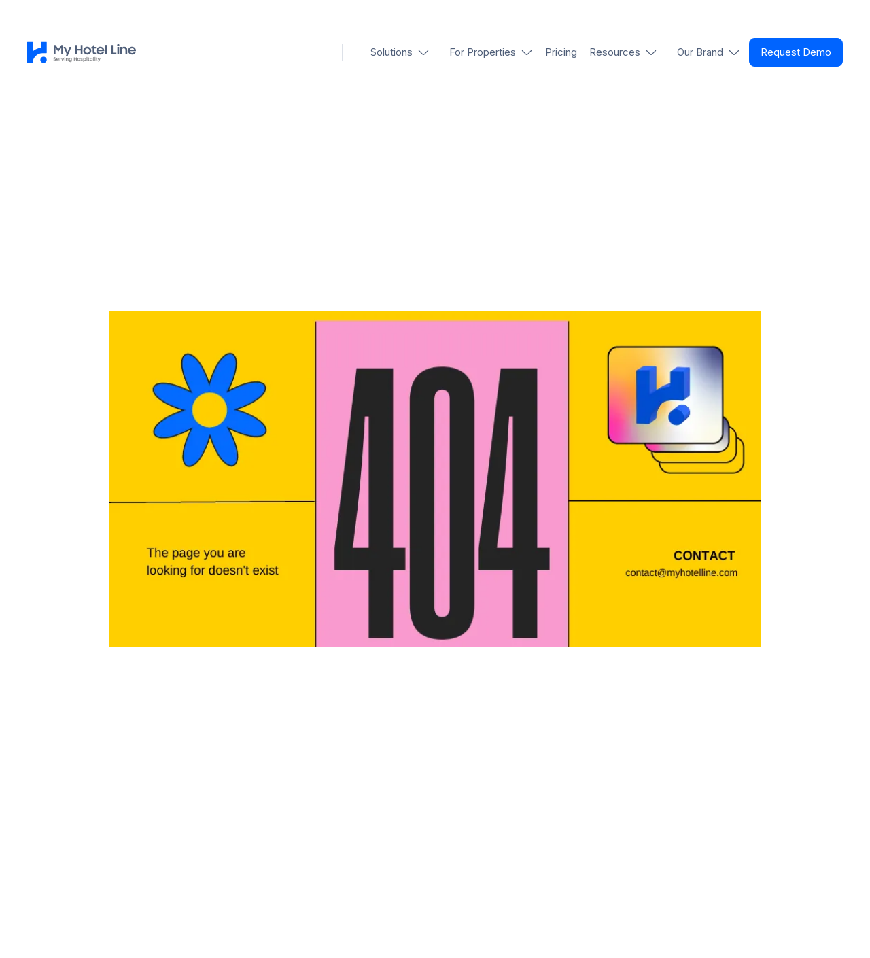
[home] (81, 52)
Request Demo (796, 52)
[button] (400, 52)
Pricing (561, 52)
